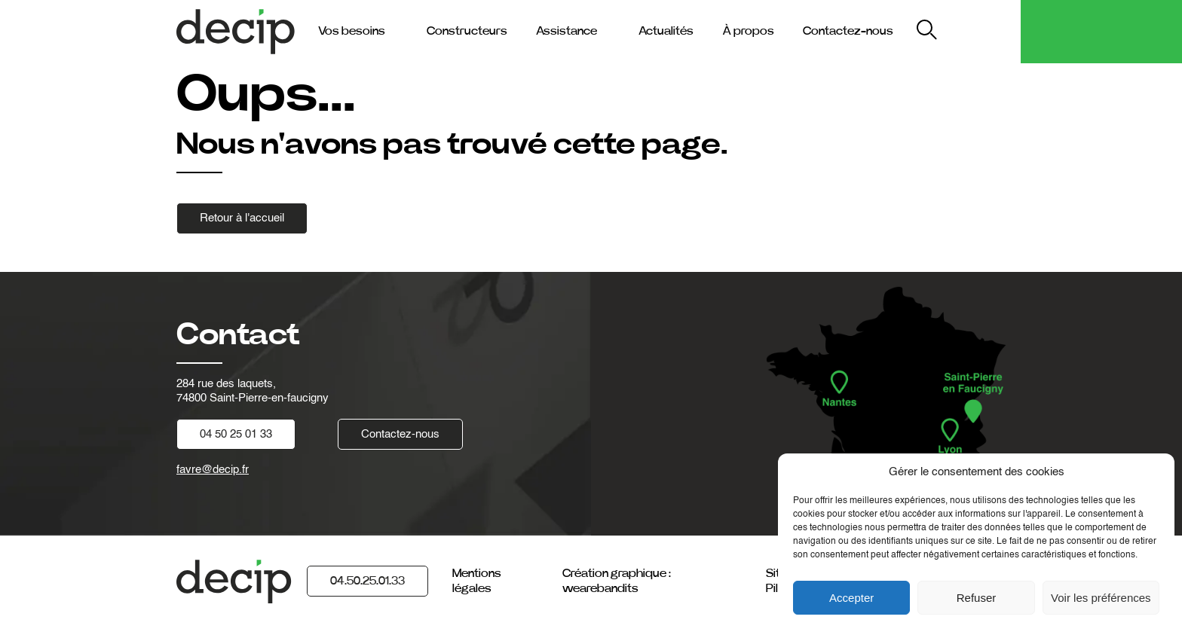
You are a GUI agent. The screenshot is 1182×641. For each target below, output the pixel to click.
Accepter (851, 597)
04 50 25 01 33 (236, 434)
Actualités (666, 31)
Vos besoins (351, 31)
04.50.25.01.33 (367, 581)
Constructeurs (467, 31)
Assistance (566, 31)
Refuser (977, 597)
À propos (748, 31)
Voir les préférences (1101, 597)
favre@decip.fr (212, 469)
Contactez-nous (848, 31)
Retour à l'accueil (242, 218)
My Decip (982, 31)
